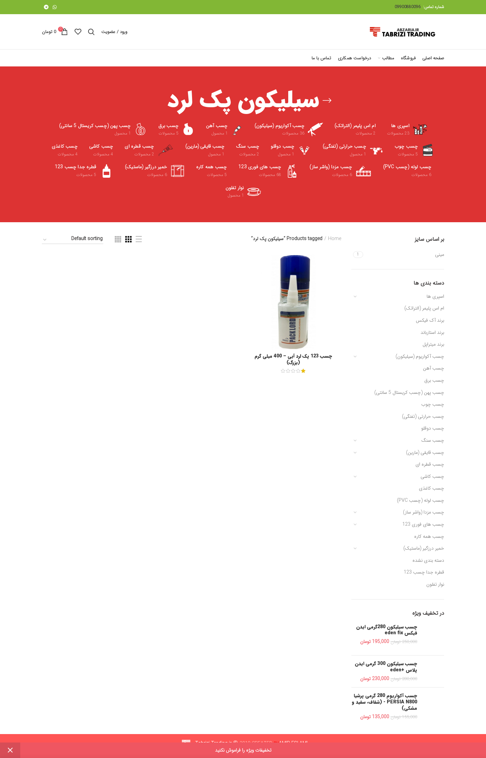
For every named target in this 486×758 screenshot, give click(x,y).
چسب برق (434, 380)
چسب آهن (433, 368)
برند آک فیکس (430, 320)
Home (334, 239)
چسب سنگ (432, 440)
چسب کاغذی (431, 488)
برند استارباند (432, 332)
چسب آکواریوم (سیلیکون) (420, 356)
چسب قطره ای (429, 464)
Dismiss (10, 750)
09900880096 (408, 7)
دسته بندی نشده (428, 560)
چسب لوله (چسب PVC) (420, 500)
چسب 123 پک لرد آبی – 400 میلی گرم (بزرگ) (293, 359)
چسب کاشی (432, 476)
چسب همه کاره (429, 536)
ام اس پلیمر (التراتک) (424, 308)
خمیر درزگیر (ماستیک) (423, 548)
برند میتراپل (433, 344)
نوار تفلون (435, 584)
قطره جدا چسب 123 (424, 572)
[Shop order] (72, 240)
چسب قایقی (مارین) (425, 452)
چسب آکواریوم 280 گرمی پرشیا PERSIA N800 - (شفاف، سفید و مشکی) (384, 702)
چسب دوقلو (432, 428)
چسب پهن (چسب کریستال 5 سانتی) (409, 392)
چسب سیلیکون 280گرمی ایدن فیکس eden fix (386, 630)
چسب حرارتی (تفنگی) (423, 416)
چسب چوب (432, 404)
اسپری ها (435, 296)
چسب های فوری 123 (423, 524)
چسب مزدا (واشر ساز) (423, 512)
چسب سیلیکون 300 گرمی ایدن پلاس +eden (386, 667)
